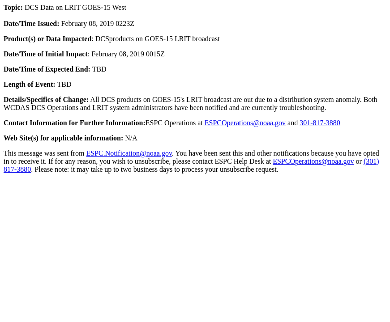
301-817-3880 (320, 123)
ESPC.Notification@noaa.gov (128, 153)
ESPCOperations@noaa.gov (245, 123)
